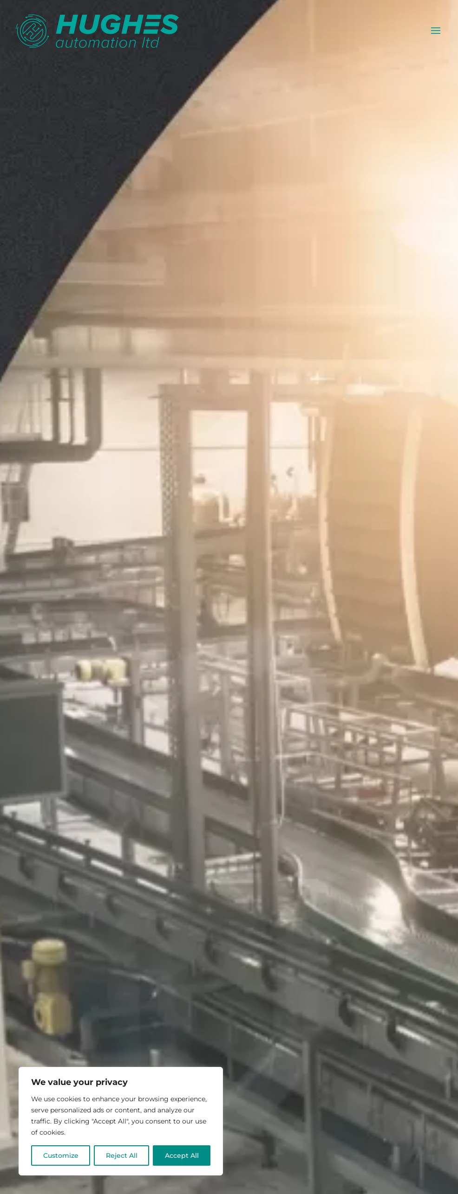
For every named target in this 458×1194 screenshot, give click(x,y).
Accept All (182, 1155)
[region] (121, 1121)
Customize (61, 1155)
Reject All (121, 1155)
